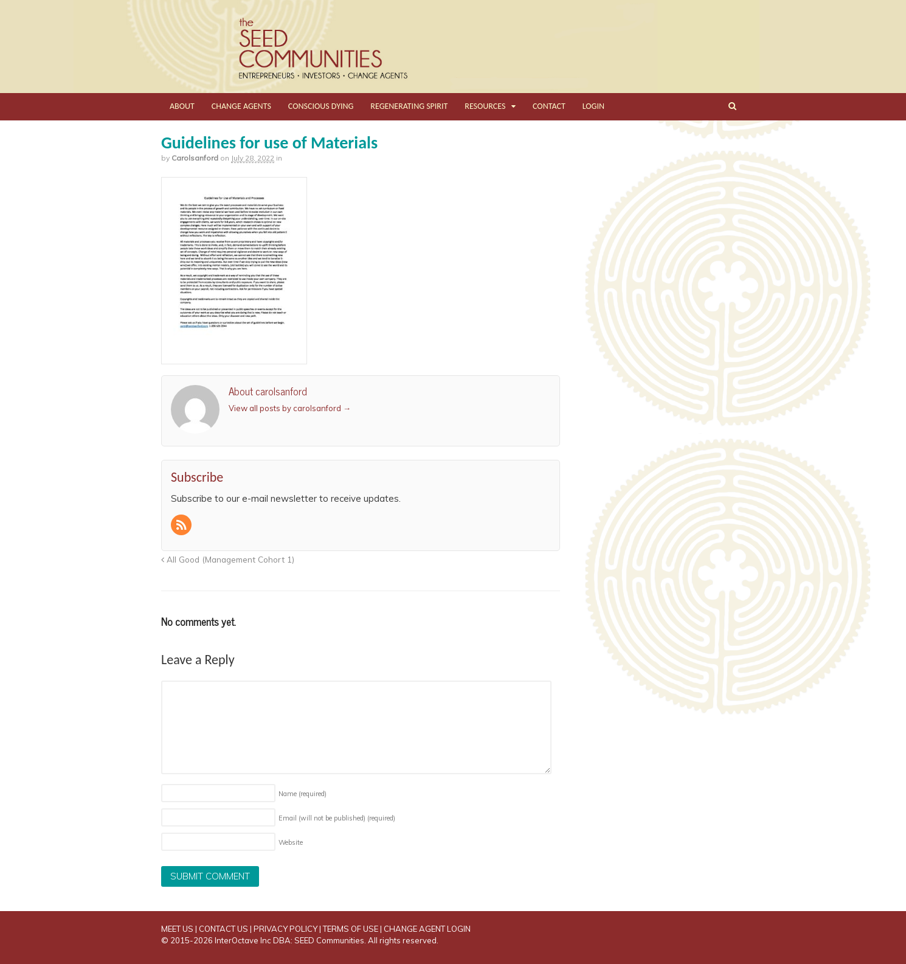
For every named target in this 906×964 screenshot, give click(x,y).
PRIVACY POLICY (285, 929)
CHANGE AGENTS (241, 106)
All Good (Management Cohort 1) (227, 559)
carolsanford (194, 157)
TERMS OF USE (350, 929)
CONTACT (549, 106)
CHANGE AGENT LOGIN (427, 929)
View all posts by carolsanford (290, 408)
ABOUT (182, 106)
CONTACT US (223, 929)
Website (290, 842)
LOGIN (593, 106)
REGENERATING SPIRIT (409, 106)
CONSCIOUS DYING (321, 106)
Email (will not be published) (336, 818)
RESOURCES (485, 106)
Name (302, 793)
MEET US (177, 929)
